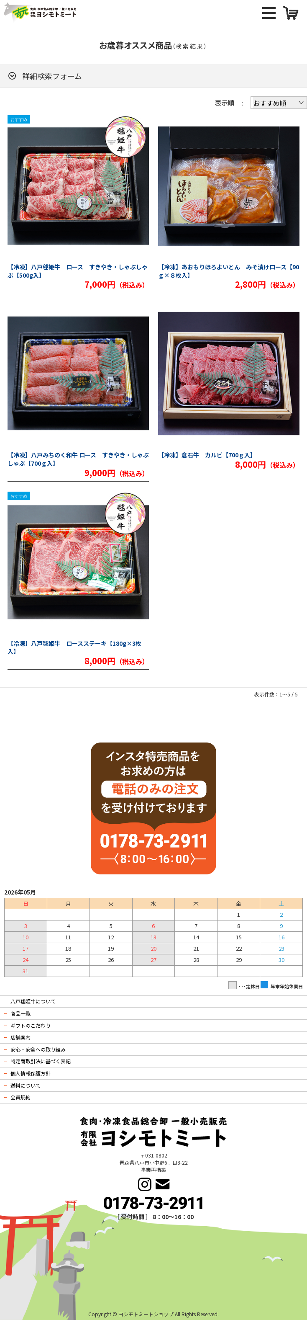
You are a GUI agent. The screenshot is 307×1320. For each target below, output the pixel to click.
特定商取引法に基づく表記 (40, 1061)
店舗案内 (20, 1037)
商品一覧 (20, 1013)
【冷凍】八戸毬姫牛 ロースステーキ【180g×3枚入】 (74, 647)
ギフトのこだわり (30, 1025)
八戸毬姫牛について (33, 1001)
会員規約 (20, 1097)
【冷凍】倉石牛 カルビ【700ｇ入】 (207, 455)
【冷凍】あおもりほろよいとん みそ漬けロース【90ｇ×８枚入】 (228, 271)
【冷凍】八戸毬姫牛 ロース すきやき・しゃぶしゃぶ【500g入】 (78, 271)
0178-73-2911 (153, 1203)
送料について (25, 1085)
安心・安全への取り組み (38, 1049)
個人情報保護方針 (30, 1073)
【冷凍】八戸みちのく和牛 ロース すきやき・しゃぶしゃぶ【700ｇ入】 (78, 459)
